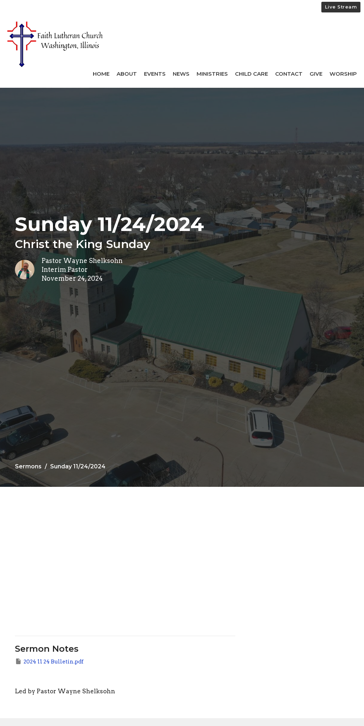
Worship (343, 73)
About (127, 73)
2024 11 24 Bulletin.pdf (49, 661)
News (181, 73)
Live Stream (341, 7)
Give (316, 73)
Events (155, 73)
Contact (289, 73)
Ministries (212, 73)
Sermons (28, 466)
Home (101, 73)
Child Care (251, 73)
